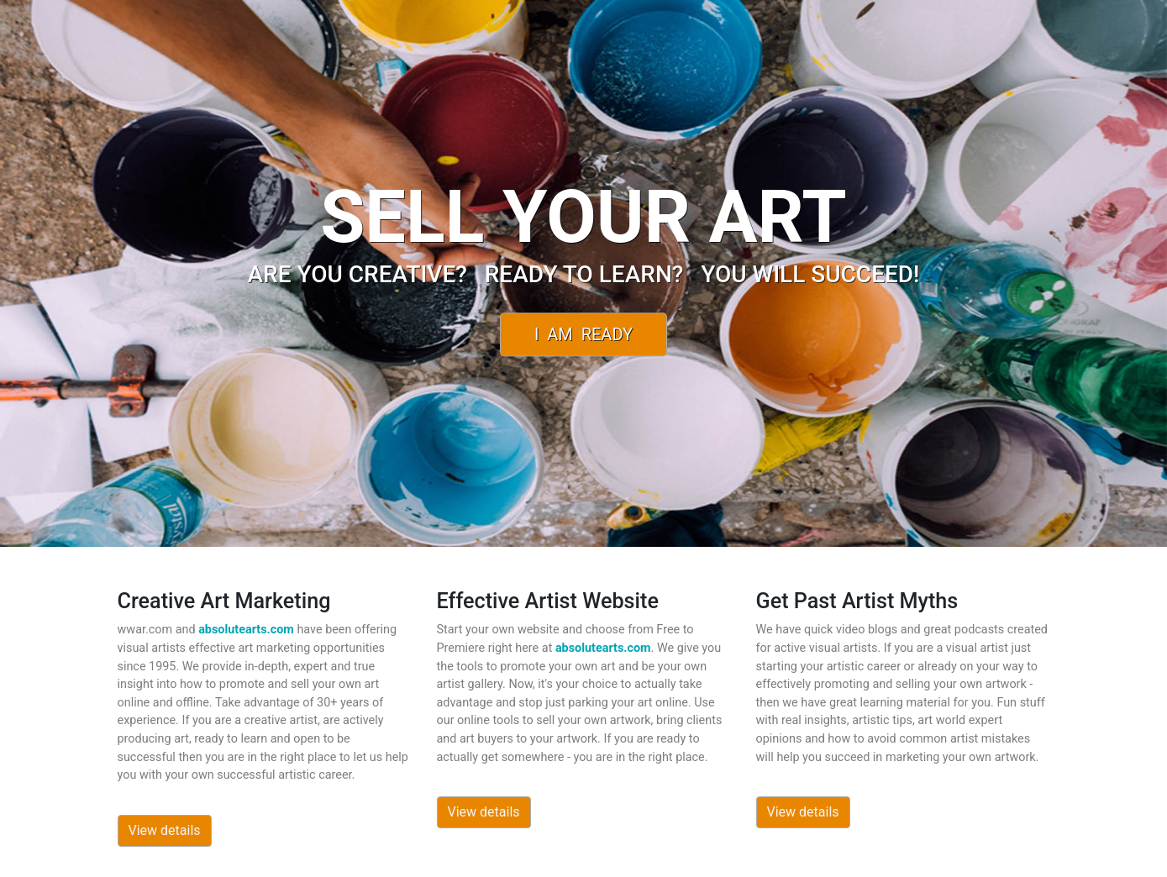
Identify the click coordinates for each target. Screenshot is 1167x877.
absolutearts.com (246, 629)
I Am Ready (583, 334)
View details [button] (165, 830)
